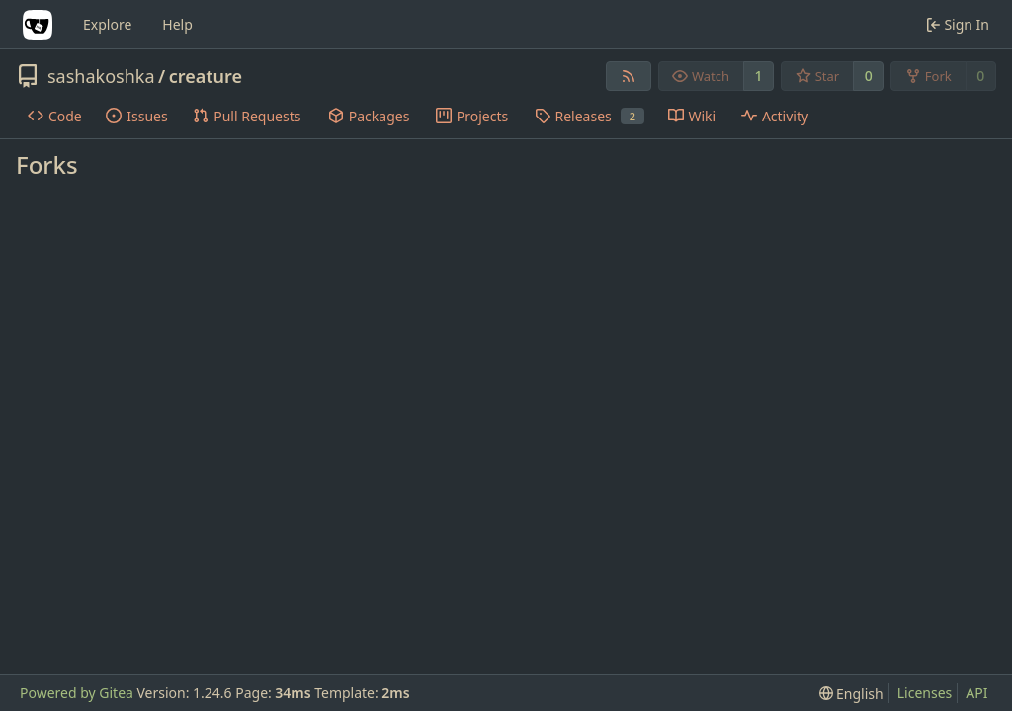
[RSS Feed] (628, 76)
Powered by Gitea (76, 692)
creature (205, 76)
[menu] (851, 693)
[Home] (37, 24)
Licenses (925, 692)
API (976, 692)
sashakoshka (101, 76)
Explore (107, 24)
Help (177, 24)
